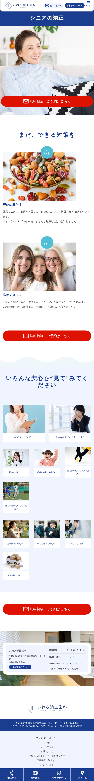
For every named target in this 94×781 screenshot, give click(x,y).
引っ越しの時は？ (16, 575)
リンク (47, 742)
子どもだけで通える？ (47, 543)
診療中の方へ (59, 778)
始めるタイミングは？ (24, 437)
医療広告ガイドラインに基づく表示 (47, 756)
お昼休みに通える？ (16, 543)
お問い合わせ (47, 751)
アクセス (82, 778)
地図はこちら (20, 667)
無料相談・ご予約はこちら (47, 101)
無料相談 (35, 778)
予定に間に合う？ (78, 543)
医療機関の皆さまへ (47, 760)
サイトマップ (47, 747)
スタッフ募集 (47, 765)
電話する (11, 778)
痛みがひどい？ (16, 472)
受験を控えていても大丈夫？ (70, 437)
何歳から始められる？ (47, 472)
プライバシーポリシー (47, 738)
